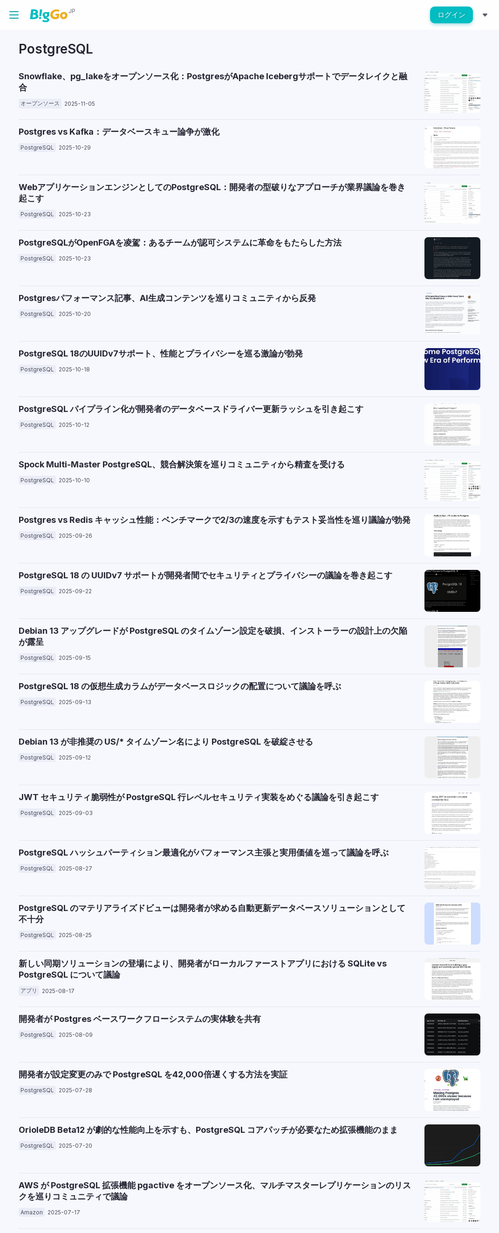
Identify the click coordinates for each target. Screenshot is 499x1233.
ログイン (451, 15)
